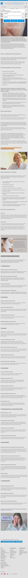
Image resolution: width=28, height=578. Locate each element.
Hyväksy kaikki (21, 20)
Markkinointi (6, 13)
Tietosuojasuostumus (6, 10)
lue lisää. (19, 11)
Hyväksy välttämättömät (14, 21)
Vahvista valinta (7, 20)
